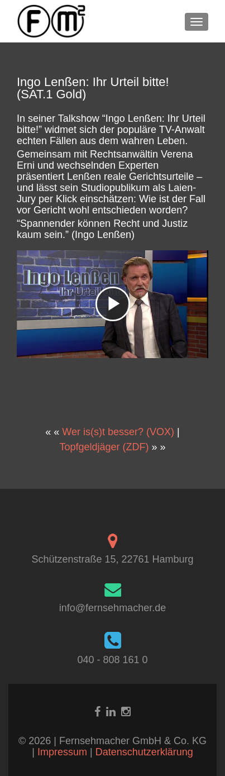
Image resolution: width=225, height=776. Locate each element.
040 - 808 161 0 (112, 659)
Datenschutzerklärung (144, 752)
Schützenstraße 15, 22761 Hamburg (112, 559)
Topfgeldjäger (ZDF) (104, 447)
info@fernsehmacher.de (112, 607)
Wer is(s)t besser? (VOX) (118, 431)
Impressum (63, 752)
